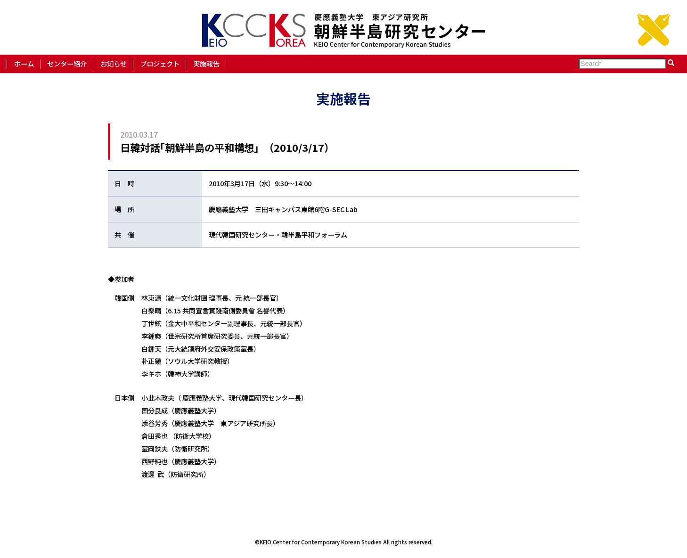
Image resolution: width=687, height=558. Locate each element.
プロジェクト (160, 63)
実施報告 (206, 63)
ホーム (24, 63)
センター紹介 (67, 63)
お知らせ (113, 63)
